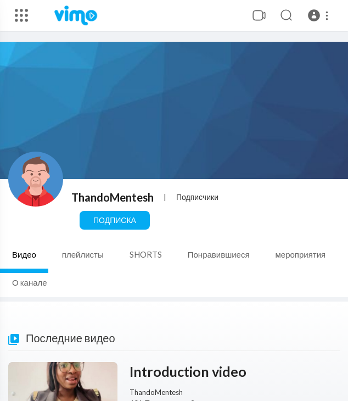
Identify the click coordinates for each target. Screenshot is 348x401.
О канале (29, 282)
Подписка (114, 220)
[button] (319, 15)
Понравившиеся (219, 254)
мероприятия (301, 254)
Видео (24, 254)
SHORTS (146, 254)
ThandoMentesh (112, 197)
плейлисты (83, 254)
